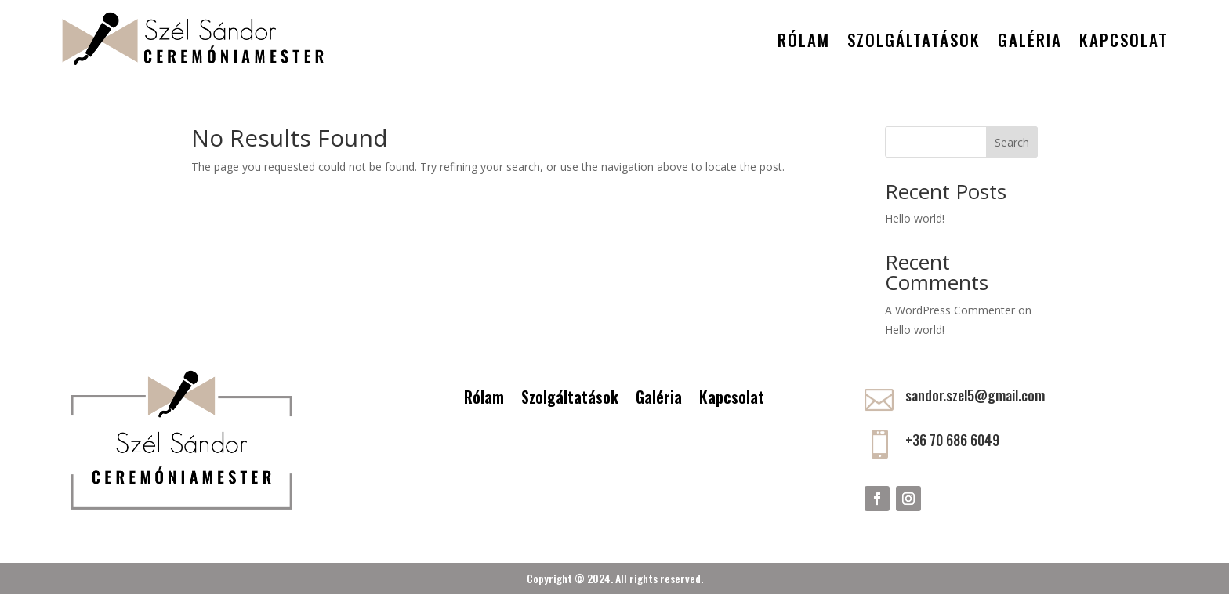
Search (1012, 142)
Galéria (1030, 39)
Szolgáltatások (914, 39)
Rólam (804, 39)
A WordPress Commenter (950, 310)
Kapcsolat (1123, 39)
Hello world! (914, 218)
